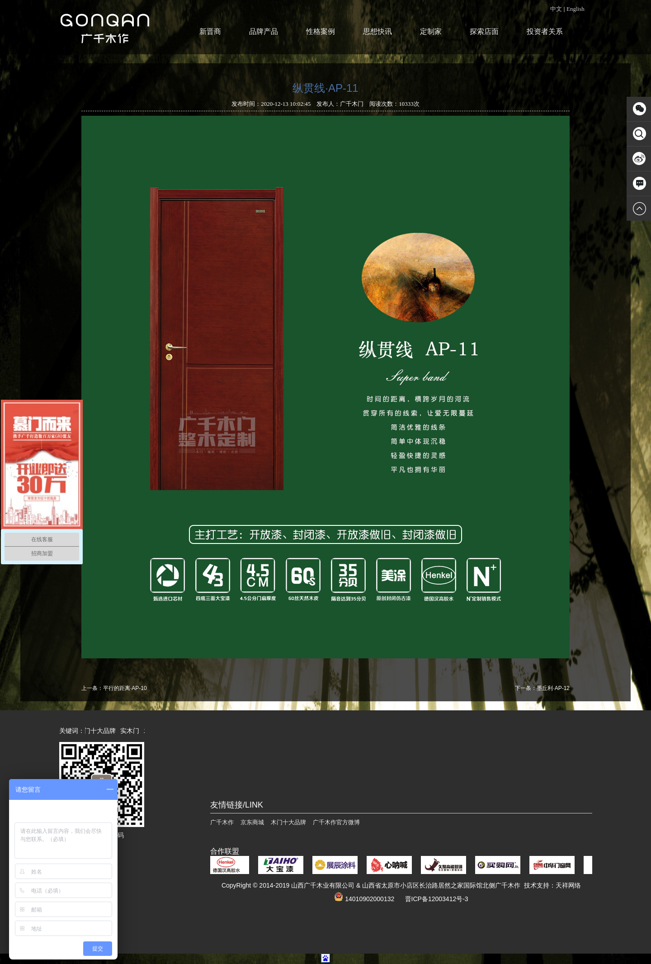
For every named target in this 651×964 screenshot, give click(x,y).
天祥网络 (568, 885)
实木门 (132, 730)
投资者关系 (545, 31)
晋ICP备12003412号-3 (436, 899)
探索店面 (484, 31)
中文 (556, 8)
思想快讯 (377, 31)
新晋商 (210, 31)
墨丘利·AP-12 (553, 688)
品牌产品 (263, 31)
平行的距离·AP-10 (125, 688)
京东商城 (252, 822)
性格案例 (320, 31)
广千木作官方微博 (336, 822)
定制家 (431, 31)
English (575, 8)
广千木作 (222, 822)
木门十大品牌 (99, 730)
